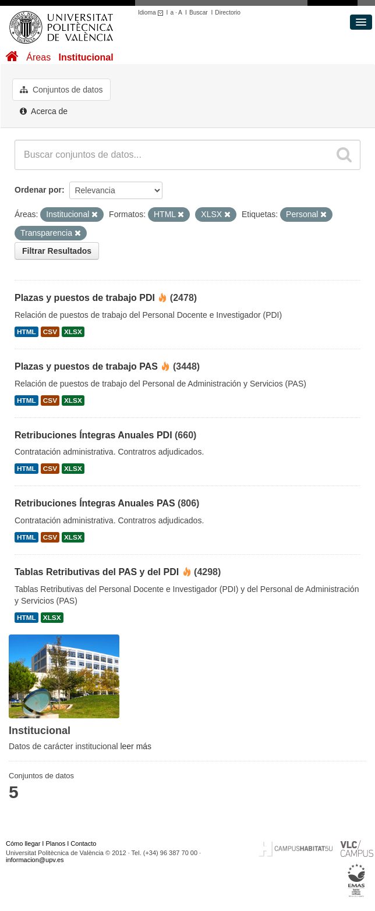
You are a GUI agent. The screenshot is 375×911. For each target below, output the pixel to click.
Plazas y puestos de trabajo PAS (86, 366)
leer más (135, 746)
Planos (56, 843)
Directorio (227, 12)
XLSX (73, 332)
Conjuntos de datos (61, 89)
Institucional (85, 57)
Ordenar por (38, 189)
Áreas (38, 57)
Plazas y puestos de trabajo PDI (85, 298)
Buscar (198, 12)
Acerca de (44, 111)
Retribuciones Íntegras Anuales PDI (93, 435)
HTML (26, 332)
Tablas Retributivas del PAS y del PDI (97, 572)
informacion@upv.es (35, 859)
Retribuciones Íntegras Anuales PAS (95, 503)
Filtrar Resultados (56, 251)
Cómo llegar (23, 843)
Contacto (83, 843)
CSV (50, 332)
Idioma (152, 12)
